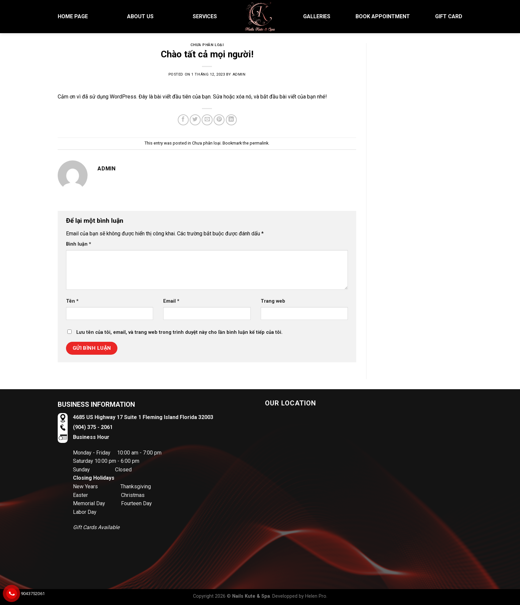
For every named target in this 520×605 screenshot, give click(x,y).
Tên (72, 301)
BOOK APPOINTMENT (383, 16)
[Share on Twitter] (195, 119)
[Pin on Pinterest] (219, 119)
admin (239, 74)
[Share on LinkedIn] (231, 119)
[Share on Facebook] (183, 119)
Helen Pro (315, 596)
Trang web (273, 301)
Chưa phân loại (207, 45)
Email (171, 301)
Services (205, 16)
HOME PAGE (73, 16)
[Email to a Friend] (207, 119)
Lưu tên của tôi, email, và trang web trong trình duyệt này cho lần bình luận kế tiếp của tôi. (179, 332)
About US (140, 16)
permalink (259, 143)
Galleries (316, 16)
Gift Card (448, 16)
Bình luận (78, 244)
